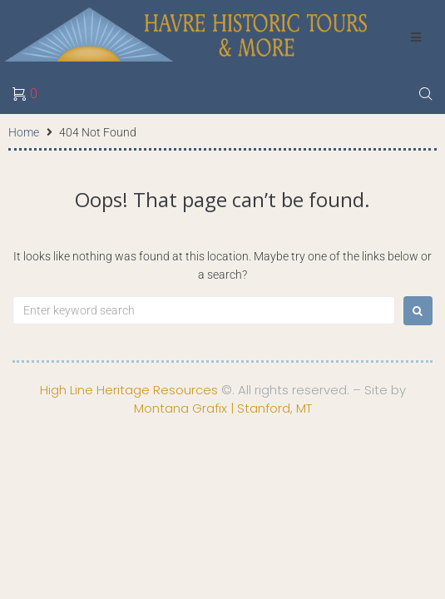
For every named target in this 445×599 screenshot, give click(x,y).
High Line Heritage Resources (129, 390)
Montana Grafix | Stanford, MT (223, 408)
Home (23, 132)
